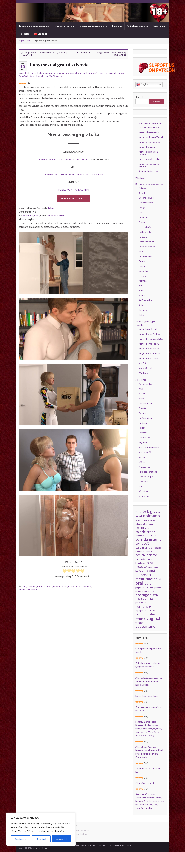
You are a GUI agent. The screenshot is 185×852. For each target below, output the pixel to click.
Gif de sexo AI (146, 256)
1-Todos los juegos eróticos (41, 73)
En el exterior (145, 227)
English (142, 84)
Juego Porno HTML (148, 329)
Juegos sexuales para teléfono (149, 165)
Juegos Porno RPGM (149, 348)
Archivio (24, 73)
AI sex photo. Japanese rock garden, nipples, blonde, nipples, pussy (149, 681)
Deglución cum (146, 403)
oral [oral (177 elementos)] (139, 583)
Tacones (143, 310)
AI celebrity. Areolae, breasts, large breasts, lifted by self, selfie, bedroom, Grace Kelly (149, 751)
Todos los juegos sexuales (35, 25)
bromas (57, 586)
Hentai (142, 266)
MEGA (53, 159)
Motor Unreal (145, 368)
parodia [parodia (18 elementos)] (157, 588)
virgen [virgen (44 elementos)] (139, 622)
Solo (141, 305)
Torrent (61, 215)
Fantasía (143, 236)
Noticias (117, 25)
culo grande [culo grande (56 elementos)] (143, 547)
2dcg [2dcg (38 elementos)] (138, 512)
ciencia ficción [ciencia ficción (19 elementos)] (151, 536)
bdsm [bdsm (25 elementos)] (151, 523)
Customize (20, 839)
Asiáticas (143, 188)
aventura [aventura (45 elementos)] (141, 520)
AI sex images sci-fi (144, 783)
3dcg (24, 586)
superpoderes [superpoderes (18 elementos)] (141, 611)
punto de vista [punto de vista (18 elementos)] (141, 602)
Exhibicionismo (146, 418)
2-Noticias (140, 178)
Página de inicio (25, 41)
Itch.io (50, 207)
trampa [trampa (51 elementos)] (140, 619)
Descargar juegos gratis (93, 25)
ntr (80, 586)
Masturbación (145, 452)
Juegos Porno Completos (151, 338)
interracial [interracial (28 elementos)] (153, 566)
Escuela (142, 413)
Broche (142, 398)
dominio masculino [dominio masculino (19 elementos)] (143, 551)
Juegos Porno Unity (148, 358)
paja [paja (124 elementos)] (148, 583)
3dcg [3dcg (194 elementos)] (148, 511)
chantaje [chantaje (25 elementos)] (139, 535)
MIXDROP (65, 159)
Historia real (144, 437)
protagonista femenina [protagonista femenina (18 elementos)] (144, 591)
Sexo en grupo (146, 476)
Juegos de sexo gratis (88, 73)
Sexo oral (143, 481)
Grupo (142, 261)
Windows (60, 76)
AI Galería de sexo (137, 25)
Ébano (142, 222)
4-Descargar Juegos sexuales (66, 73)
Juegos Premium (147, 146)
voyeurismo (32, 589)
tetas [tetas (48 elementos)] (152, 610)
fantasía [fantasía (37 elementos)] (140, 559)
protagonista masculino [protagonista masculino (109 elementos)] (146, 596)
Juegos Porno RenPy (149, 343)
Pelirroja (143, 280)
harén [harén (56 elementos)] (150, 559)
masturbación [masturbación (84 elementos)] (146, 579)
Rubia (141, 290)
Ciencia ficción (146, 202)
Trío (140, 486)
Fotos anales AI (146, 241)
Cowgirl (142, 207)
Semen (142, 295)
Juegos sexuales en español (148, 152)
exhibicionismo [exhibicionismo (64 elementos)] (146, 555)
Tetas (141, 314)
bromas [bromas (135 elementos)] (142, 527)
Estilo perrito (145, 232)
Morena (142, 275)
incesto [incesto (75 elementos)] (141, 566)
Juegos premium (65, 25)
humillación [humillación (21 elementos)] (140, 563)
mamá (64, 586)
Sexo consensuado (148, 471)
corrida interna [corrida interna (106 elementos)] (148, 539)
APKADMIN (82, 189)
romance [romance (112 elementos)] (143, 606)
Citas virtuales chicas (149, 127)
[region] (41, 829)
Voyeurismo (144, 496)
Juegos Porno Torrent (39, 76)
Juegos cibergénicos (149, 132)
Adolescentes (145, 383)
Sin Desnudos (145, 300)
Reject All (41, 839)
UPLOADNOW (94, 174)
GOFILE (42, 159)
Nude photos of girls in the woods (148, 650)
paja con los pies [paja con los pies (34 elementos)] (144, 587)
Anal (141, 388)
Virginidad (143, 491)
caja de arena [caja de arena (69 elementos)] (145, 531)
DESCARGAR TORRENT (73, 198)
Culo (141, 212)
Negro (142, 457)
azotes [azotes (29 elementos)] (151, 520)
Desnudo (143, 217)
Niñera (142, 462)
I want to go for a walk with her (148, 770)
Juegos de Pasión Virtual (151, 137)
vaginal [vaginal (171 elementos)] (153, 618)
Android (51, 215)
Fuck (141, 251)
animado (32, 586)
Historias (24, 33)
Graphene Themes (40, 848)
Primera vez (144, 466)
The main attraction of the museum (148, 709)
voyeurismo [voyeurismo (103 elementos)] (145, 626)
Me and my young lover (146, 696)
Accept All (61, 839)
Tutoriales (159, 25)
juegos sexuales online (150, 159)
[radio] (65, 571)
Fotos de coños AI (148, 246)
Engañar (143, 408)
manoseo (73, 586)
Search (139, 96)
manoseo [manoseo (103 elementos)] (143, 574)
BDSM (142, 192)
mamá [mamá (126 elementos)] (149, 570)
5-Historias (140, 379)
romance (87, 586)
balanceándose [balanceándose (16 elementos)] (141, 524)
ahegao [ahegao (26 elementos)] (157, 512)
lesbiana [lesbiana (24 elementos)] (139, 571)
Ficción (142, 427)
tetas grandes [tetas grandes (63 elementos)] (145, 614)
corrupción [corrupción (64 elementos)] (143, 543)
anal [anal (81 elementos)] (138, 516)
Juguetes (143, 442)
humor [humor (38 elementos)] (150, 562)
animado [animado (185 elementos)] (151, 515)
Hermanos (144, 432)
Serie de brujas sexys (149, 171)
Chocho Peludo (146, 197)
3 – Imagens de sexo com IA (149, 183)
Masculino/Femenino (149, 447)
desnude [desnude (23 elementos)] (157, 548)
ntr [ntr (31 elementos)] (160, 579)
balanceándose (44, 586)
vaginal (22, 589)
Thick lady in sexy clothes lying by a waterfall (147, 665)
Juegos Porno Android (107, 73)
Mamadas (143, 271)
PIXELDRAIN (80, 159)
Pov (140, 285)
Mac (36, 215)
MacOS (52, 76)
